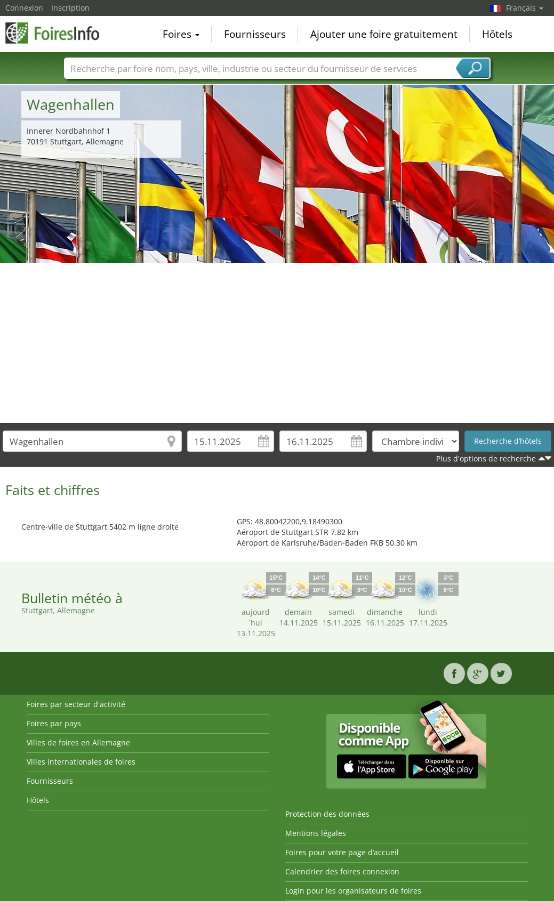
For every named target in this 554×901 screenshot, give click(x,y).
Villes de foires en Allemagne (78, 742)
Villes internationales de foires (81, 762)
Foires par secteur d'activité (76, 704)
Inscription (70, 8)
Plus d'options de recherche (486, 458)
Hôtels (497, 34)
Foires (181, 34)
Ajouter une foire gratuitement (383, 34)
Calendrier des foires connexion (342, 871)
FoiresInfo (58, 33)
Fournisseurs (255, 34)
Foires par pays (54, 723)
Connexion (24, 8)
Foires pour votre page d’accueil (342, 852)
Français (524, 8)
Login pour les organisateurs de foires (353, 891)
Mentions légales (315, 833)
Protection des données (327, 814)
